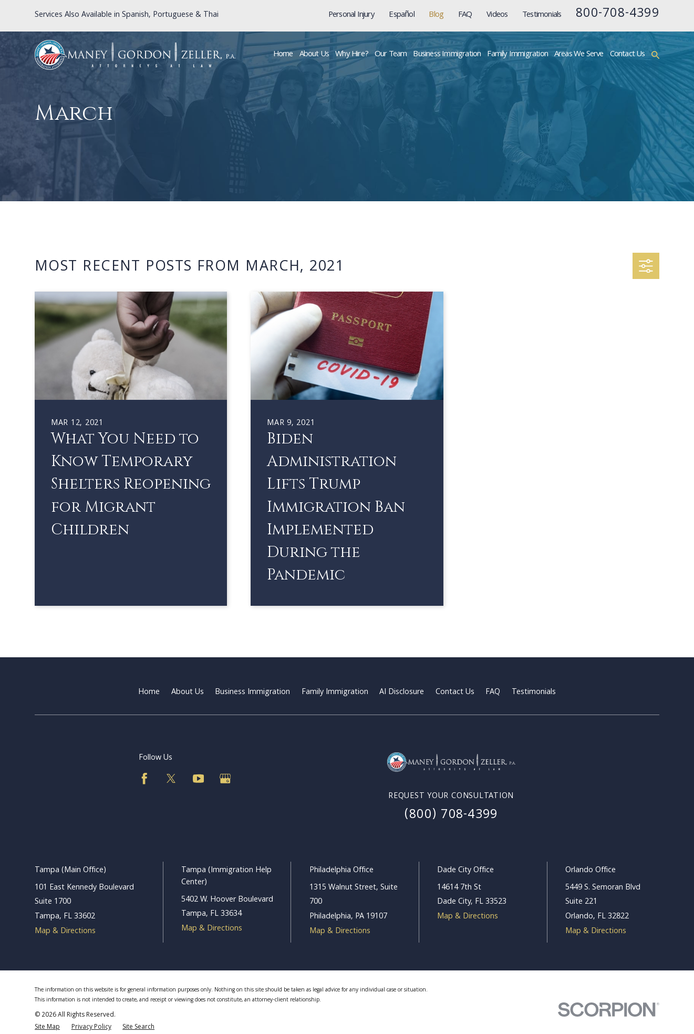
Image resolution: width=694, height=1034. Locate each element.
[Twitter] (171, 778)
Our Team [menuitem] (391, 54)
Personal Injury (351, 15)
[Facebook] (144, 778)
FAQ (465, 15)
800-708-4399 (617, 14)
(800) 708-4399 (451, 815)
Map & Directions (65, 931)
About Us (187, 692)
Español (401, 15)
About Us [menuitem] (314, 54)
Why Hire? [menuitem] (351, 54)
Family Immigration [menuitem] (517, 54)
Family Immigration (335, 692)
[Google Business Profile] (225, 778)
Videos (496, 15)
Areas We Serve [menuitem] (579, 54)
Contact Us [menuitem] (627, 54)
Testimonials (541, 15)
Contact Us (455, 692)
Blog (436, 15)
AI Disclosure (401, 692)
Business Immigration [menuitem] (447, 54)
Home (149, 692)
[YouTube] (198, 778)
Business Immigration (252, 692)
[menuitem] (47, 1027)
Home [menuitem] (283, 54)
